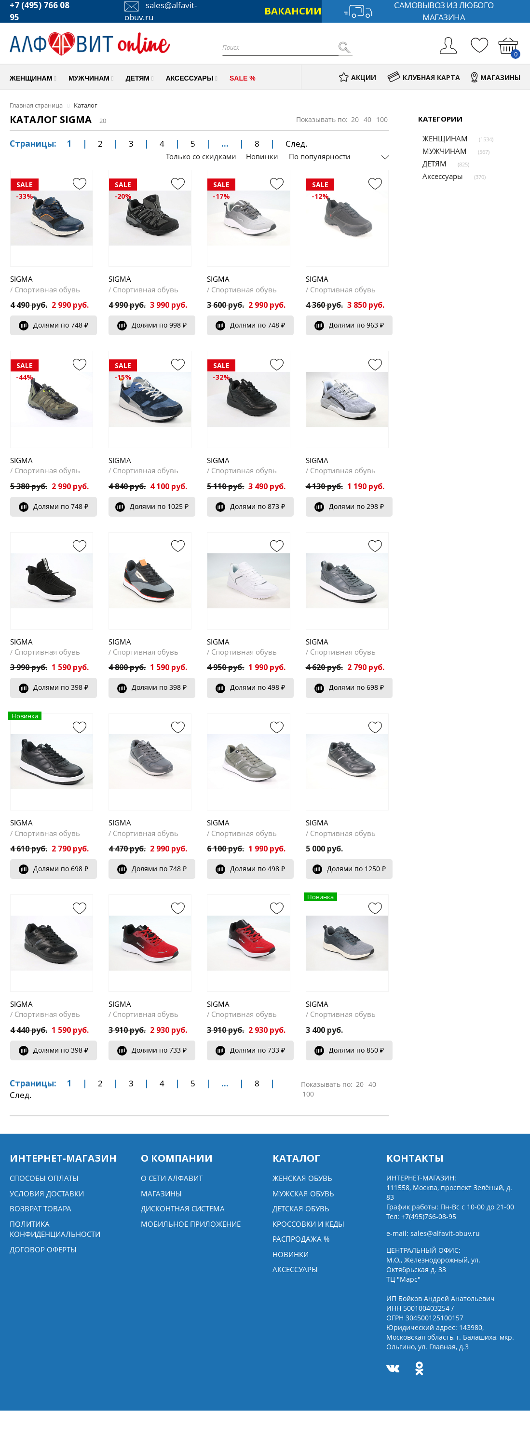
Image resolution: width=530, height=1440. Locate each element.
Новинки (262, 156)
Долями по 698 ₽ (349, 687)
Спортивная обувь (47, 289)
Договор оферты (43, 1249)
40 (367, 119)
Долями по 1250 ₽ (349, 868)
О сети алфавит (172, 1178)
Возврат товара (40, 1208)
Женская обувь (302, 1178)
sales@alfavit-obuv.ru (445, 1233)
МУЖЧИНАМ (440, 151)
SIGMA (21, 279)
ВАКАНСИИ (293, 10)
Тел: (421, 1216)
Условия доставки (47, 1193)
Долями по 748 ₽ (53, 324)
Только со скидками (201, 156)
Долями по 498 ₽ (250, 687)
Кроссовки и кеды (308, 1224)
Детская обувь (300, 1208)
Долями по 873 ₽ (250, 506)
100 (382, 119)
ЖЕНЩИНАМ (440, 138)
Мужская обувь (303, 1193)
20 (355, 119)
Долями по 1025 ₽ (152, 506)
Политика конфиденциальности (55, 1229)
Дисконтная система (183, 1208)
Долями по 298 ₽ (349, 506)
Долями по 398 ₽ (53, 687)
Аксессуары (438, 176)
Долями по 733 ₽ (152, 1050)
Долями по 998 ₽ (152, 324)
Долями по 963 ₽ (349, 324)
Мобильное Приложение (191, 1224)
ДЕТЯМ (430, 163)
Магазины (161, 1193)
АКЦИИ (357, 77)
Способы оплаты (44, 1178)
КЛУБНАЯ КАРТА (423, 77)
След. (296, 143)
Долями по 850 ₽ (349, 1050)
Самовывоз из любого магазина (418, 11)
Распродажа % (300, 1239)
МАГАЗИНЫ (495, 77)
